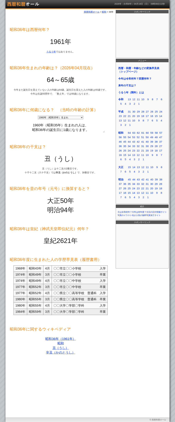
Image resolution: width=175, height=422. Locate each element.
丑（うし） (60, 348)
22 (124, 116)
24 (160, 111)
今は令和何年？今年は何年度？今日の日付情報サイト (142, 212)
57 (160, 132)
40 (147, 141)
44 (129, 141)
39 (151, 141)
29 (138, 111)
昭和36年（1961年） (60, 339)
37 (160, 141)
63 (133, 132)
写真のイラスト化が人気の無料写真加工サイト (139, 215)
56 (120, 137)
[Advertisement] (142, 35)
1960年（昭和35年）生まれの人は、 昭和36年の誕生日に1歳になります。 (61, 127)
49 (151, 137)
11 (138, 99)
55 (124, 137)
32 (138, 146)
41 (142, 141)
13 (129, 99)
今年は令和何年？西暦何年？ (135, 78)
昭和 (60, 343)
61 (142, 132)
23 (120, 116)
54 (129, 137)
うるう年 (51, 51)
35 (124, 146)
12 (133, 99)
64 (129, 132)
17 (147, 116)
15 (156, 116)
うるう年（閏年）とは (131, 92)
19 (138, 116)
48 (156, 137)
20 (133, 116)
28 (142, 111)
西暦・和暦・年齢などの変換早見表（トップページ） (138, 70)
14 (160, 116)
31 (129, 111)
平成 (120, 111)
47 (160, 137)
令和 (120, 99)
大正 (120, 167)
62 (138, 132)
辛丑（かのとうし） (60, 352)
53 (133, 137)
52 (138, 137)
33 (133, 146)
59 (151, 132)
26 (151, 111)
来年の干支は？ (127, 85)
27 (147, 111)
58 (156, 132)
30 (133, 111)
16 (151, 116)
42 (138, 141)
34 (129, 146)
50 (147, 137)
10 (142, 99)
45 (124, 141)
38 (156, 141)
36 (120, 146)
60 (147, 132)
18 (142, 116)
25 (156, 111)
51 (142, 137)
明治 (120, 179)
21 (129, 116)
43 (133, 141)
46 (120, 141)
